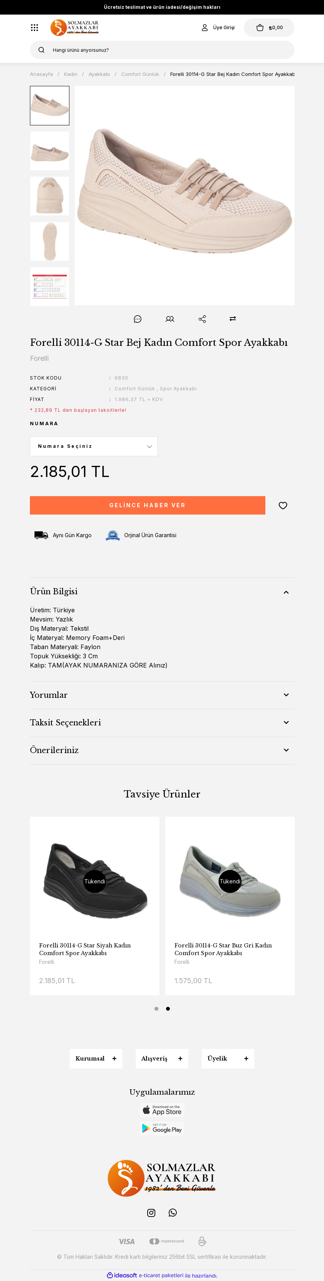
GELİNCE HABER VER (147, 505)
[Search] (162, 50)
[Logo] (74, 27)
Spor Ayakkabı (178, 388)
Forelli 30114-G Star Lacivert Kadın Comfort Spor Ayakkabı (88, 949)
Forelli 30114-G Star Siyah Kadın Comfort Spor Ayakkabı (220, 949)
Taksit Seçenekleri (65, 722)
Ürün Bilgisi (53, 591)
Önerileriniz (54, 750)
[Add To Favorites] (282, 505)
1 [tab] (156, 1009)
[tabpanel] (94, 912)
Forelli (46, 962)
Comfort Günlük (135, 388)
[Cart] (269, 27)
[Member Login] (217, 27)
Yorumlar (49, 695)
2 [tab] (168, 1009)
